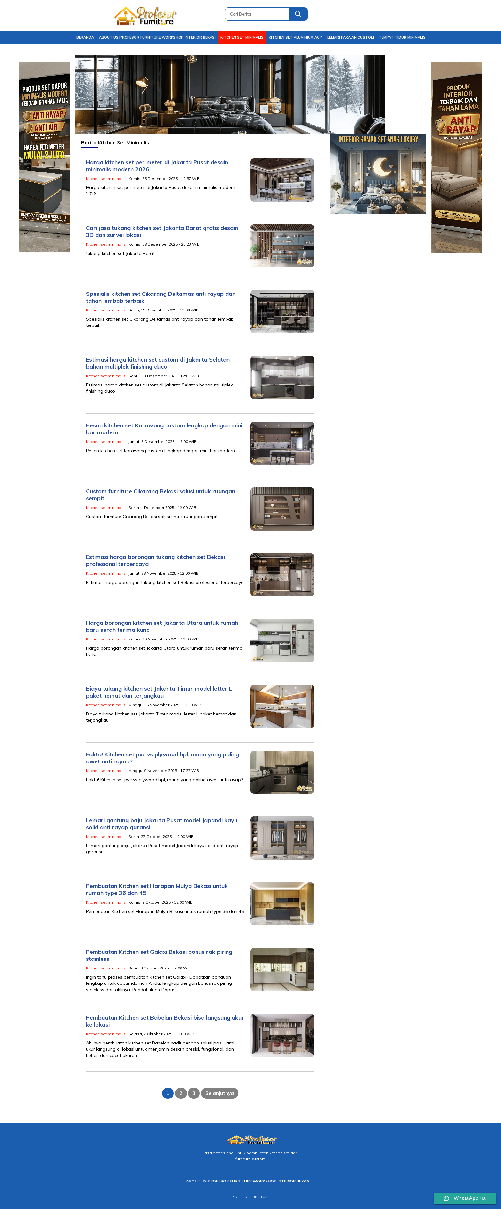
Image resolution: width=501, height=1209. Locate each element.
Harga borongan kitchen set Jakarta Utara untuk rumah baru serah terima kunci (162, 626)
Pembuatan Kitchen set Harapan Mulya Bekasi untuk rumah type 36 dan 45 (157, 889)
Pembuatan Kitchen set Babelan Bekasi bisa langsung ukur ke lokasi (165, 1021)
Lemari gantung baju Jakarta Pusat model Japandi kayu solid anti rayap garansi (161, 823)
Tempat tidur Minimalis (402, 37)
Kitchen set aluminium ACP (295, 37)
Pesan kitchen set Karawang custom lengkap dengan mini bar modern (164, 429)
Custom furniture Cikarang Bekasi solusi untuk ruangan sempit (160, 494)
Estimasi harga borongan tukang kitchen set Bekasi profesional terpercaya (155, 560)
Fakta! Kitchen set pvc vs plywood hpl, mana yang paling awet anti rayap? (162, 758)
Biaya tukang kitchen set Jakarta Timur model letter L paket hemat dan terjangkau (159, 692)
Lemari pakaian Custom (350, 37)
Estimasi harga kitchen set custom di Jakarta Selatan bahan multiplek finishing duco (158, 363)
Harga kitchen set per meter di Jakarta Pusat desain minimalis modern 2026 (157, 165)
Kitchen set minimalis (242, 37)
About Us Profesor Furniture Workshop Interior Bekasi (157, 37)
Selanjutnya (219, 1093)
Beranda (85, 37)
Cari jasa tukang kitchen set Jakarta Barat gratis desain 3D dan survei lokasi (162, 231)
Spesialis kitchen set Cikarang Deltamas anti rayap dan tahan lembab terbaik (160, 297)
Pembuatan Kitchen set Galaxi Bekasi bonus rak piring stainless (159, 955)
